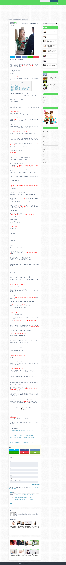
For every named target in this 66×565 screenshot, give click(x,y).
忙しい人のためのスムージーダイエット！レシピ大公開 (50, 78)
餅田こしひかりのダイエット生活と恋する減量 (50, 88)
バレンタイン (44, 136)
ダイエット (20, 3)
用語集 (44, 159)
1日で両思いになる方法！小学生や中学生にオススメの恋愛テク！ (23, 497)
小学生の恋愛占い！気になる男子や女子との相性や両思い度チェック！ (29, 534)
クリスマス (44, 129)
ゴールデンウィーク (45, 131)
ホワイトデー (44, 139)
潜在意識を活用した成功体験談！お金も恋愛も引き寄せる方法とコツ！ (21, 442)
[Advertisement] (33, 12)
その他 (44, 134)
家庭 (43, 144)
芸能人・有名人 (45, 162)
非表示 (21, 82)
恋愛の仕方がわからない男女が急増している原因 (18, 84)
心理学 (34, 3)
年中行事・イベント (45, 146)
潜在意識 (44, 157)
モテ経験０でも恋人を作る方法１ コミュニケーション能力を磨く (20, 87)
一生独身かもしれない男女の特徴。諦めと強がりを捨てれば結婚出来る (21, 435)
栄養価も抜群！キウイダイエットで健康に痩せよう (50, 81)
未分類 (44, 156)
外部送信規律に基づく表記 (46, 102)
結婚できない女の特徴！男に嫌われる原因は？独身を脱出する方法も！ (21, 432)
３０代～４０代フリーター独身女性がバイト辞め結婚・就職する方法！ (21, 437)
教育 (40, 3)
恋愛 (14, 3)
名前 (10, 468)
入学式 (44, 141)
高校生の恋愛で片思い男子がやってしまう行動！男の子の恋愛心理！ (23, 499)
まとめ (11, 90)
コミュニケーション (27, 3)
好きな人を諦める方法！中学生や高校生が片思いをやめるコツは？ (23, 494)
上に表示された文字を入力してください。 (16, 480)
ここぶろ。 (22, 563)
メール (11, 471)
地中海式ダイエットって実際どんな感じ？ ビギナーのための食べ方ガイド (50, 74)
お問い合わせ (53, 0)
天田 (16, 512)
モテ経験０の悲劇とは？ (14, 85)
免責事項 (44, 100)
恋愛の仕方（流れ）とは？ (14, 86)
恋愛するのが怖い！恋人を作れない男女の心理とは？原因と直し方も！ (21, 430)
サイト (11, 475)
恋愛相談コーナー (45, 152)
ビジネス (47, 3)
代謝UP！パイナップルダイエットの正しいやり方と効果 (49, 85)
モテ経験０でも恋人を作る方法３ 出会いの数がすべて (19, 89)
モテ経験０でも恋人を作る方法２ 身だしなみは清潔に (19, 88)
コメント (11, 461)
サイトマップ (54, 3)
